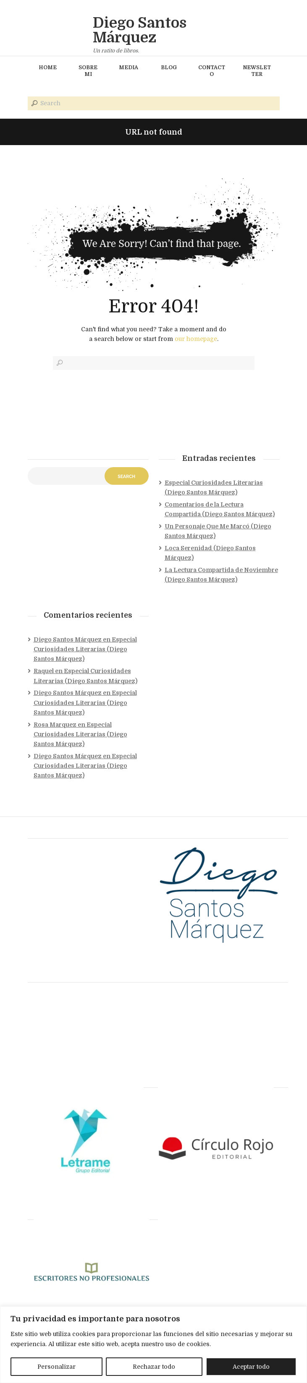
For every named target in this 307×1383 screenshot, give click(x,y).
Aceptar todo (251, 1366)
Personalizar (56, 1366)
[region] (153, 1344)
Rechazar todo (154, 1366)
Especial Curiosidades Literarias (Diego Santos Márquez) (85, 649)
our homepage (196, 338)
